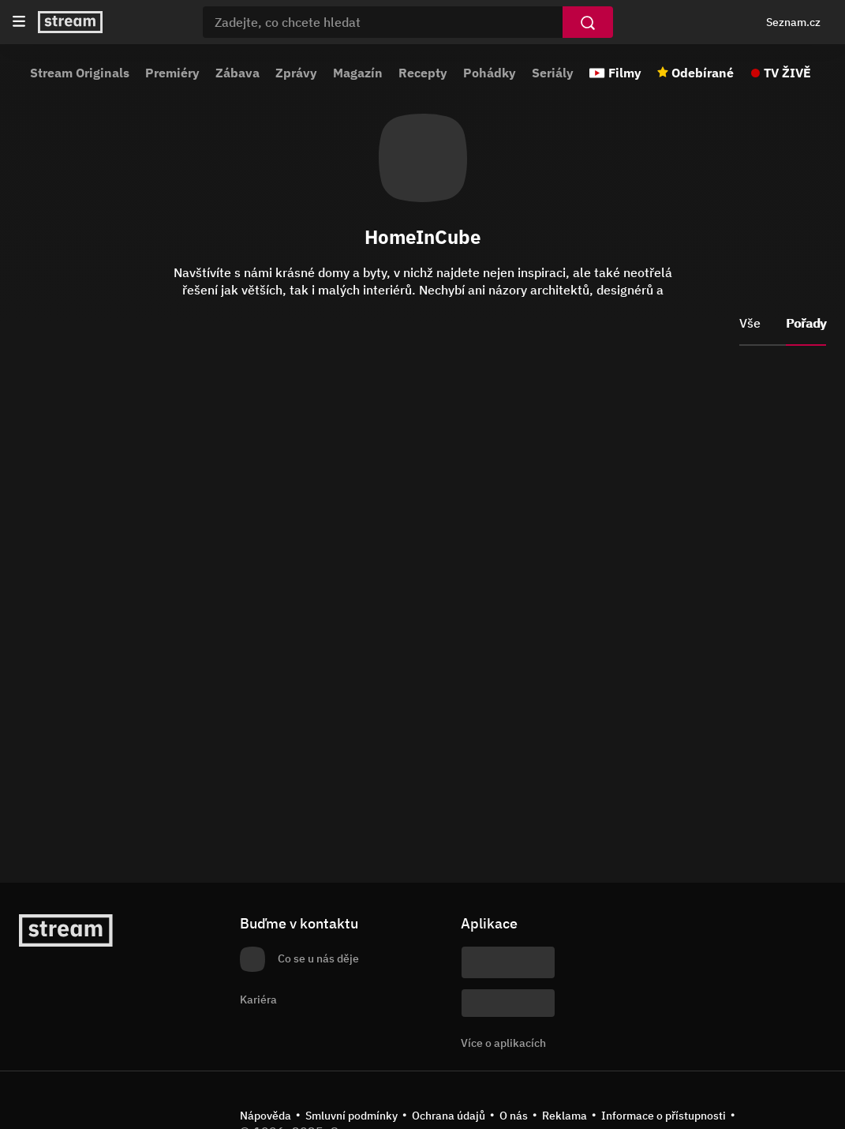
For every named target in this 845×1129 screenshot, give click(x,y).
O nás (513, 1115)
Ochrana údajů (448, 1115)
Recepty (422, 73)
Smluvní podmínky (351, 1115)
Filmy (624, 73)
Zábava (237, 73)
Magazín (358, 73)
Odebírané (702, 73)
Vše (750, 323)
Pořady (806, 323)
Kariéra (258, 999)
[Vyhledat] (588, 22)
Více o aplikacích (503, 1043)
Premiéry (172, 73)
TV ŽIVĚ (787, 73)
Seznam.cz (793, 22)
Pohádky (489, 73)
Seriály (553, 73)
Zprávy (296, 73)
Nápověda (265, 1115)
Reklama (564, 1115)
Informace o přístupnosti (663, 1115)
